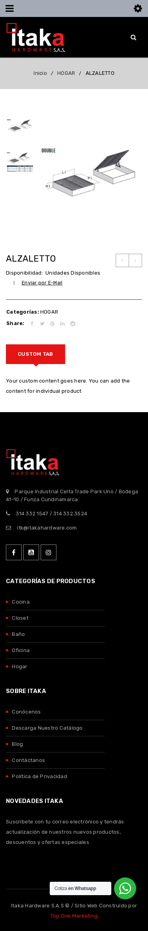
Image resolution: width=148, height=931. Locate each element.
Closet (20, 618)
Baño (18, 634)
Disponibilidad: (24, 273)
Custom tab (35, 354)
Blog (17, 744)
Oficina (21, 650)
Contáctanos (28, 760)
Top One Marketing (74, 916)
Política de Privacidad (39, 776)
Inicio (40, 73)
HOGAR (66, 73)
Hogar (19, 666)
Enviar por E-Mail (42, 283)
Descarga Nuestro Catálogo (47, 728)
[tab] (35, 354)
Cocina (21, 602)
